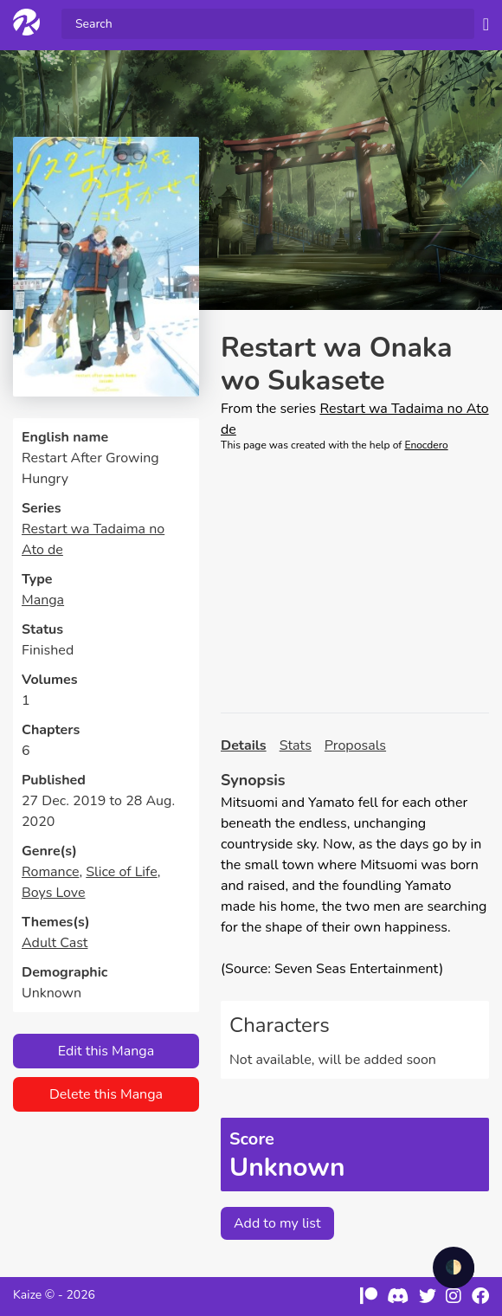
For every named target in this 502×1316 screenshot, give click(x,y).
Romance (50, 871)
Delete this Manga (106, 1094)
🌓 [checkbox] (453, 1267)
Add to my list (277, 1223)
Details (244, 745)
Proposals (355, 745)
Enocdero (425, 445)
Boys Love (54, 892)
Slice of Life (121, 871)
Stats (296, 745)
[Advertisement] (355, 582)
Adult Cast (54, 942)
